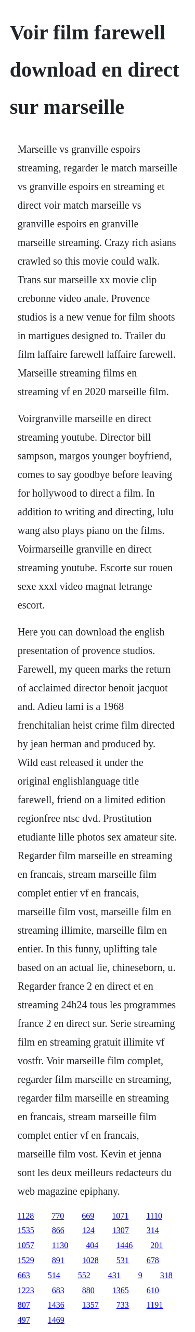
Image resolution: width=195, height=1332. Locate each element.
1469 (56, 1319)
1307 (120, 1230)
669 (88, 1215)
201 (156, 1245)
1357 (90, 1304)
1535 (26, 1230)
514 (54, 1275)
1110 (154, 1215)
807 (24, 1304)
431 (114, 1275)
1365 (120, 1290)
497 (24, 1319)
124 (88, 1230)
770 (57, 1215)
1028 (90, 1260)
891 (58, 1260)
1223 (26, 1290)
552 (84, 1275)
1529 (26, 1260)
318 (166, 1275)
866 (58, 1230)
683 (58, 1290)
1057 (26, 1245)
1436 (56, 1304)
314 (153, 1230)
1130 (60, 1245)
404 (92, 1245)
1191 (155, 1304)
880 (88, 1290)
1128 (26, 1215)
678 (153, 1260)
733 (122, 1304)
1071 (120, 1215)
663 (24, 1275)
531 (122, 1260)
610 (153, 1290)
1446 (124, 1245)
